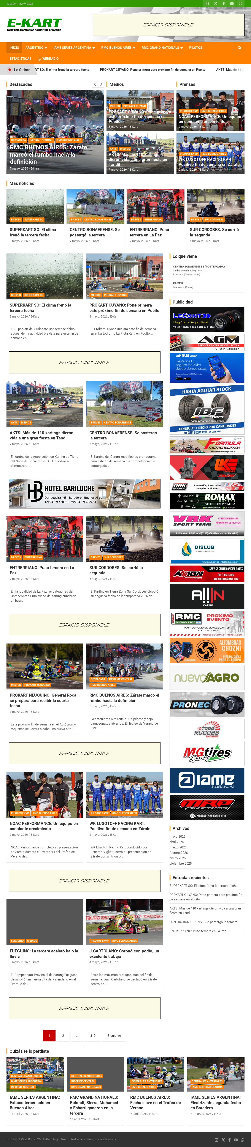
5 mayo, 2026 (19, 168)
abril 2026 (177, 842)
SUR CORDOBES (214, 219)
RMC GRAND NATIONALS (160, 48)
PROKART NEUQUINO (37, 684)
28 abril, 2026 (19, 1114)
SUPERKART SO (33, 219)
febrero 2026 (179, 853)
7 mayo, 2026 (118, 169)
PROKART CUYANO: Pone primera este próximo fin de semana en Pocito (163, 70)
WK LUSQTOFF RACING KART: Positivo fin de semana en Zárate (209, 162)
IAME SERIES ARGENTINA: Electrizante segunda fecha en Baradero (216, 1102)
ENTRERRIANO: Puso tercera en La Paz (149, 232)
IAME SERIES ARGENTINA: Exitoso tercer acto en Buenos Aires (35, 1102)
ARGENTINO (34, 48)
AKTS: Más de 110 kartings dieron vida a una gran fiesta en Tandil (138, 159)
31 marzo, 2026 (201, 1114)
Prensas (187, 84)
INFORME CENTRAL (41, 140)
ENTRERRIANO (153, 219)
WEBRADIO (50, 59)
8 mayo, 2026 (118, 126)
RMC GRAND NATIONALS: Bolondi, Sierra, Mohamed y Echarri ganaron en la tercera (94, 1105)
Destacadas (21, 84)
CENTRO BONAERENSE (97, 219)
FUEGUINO (17, 940)
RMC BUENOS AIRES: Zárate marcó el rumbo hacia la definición (48, 154)
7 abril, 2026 (138, 1114)
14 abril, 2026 (79, 1119)
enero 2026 (178, 858)
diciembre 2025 (181, 863)
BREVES (16, 219)
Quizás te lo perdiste (29, 1051)
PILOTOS (195, 48)
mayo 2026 (177, 837)
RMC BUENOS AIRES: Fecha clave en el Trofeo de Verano (155, 1102)
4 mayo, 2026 (98, 962)
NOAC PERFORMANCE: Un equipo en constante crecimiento (210, 119)
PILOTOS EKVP (189, 111)
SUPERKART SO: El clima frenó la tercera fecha (64, 70)
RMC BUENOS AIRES (116, 48)
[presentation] (95, 84)
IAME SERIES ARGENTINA (72, 48)
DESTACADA (18, 140)
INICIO (14, 48)
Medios (117, 84)
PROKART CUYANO (134, 106)
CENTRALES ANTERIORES (26, 1076)
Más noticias (22, 183)
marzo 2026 (178, 847)
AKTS (113, 148)
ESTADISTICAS (20, 59)
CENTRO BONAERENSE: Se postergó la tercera (95, 232)
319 (92, 1036)
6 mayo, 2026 (199, 241)
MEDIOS (115, 106)
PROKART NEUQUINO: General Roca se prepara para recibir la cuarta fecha (43, 700)
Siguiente (114, 1036)
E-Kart (35, 168)
